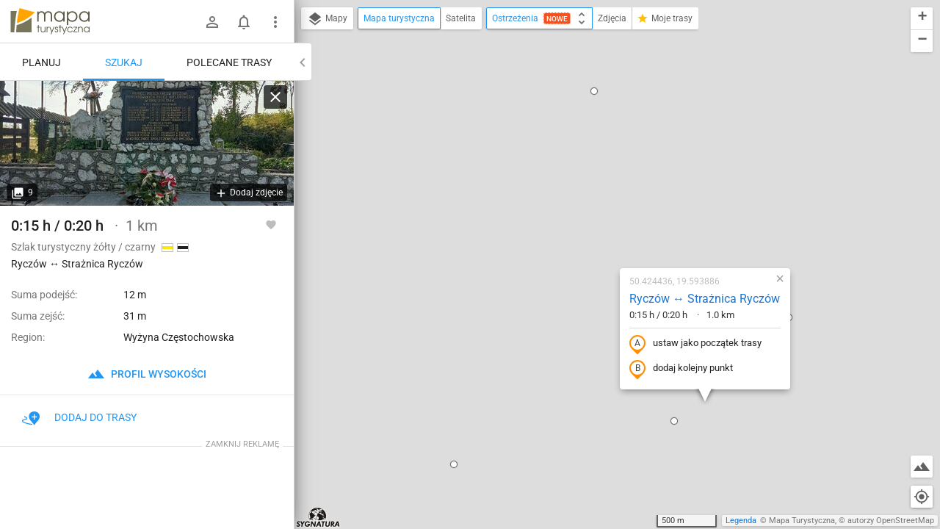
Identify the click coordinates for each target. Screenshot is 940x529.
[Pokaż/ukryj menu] (275, 22)
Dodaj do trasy (79, 417)
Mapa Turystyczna (802, 520)
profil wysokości (146, 374)
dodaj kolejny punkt (593, 225)
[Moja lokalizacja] (922, 497)
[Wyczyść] (275, 97)
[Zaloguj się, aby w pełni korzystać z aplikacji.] (271, 224)
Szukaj (123, 62)
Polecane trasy (229, 62)
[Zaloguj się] (212, 22)
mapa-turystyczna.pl (50, 21)
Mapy (327, 19)
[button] (365, 321)
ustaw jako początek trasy (607, 200)
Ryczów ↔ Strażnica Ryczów (616, 155)
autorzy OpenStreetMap (890, 520)
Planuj (41, 62)
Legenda (741, 520)
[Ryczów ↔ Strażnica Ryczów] (147, 143)
